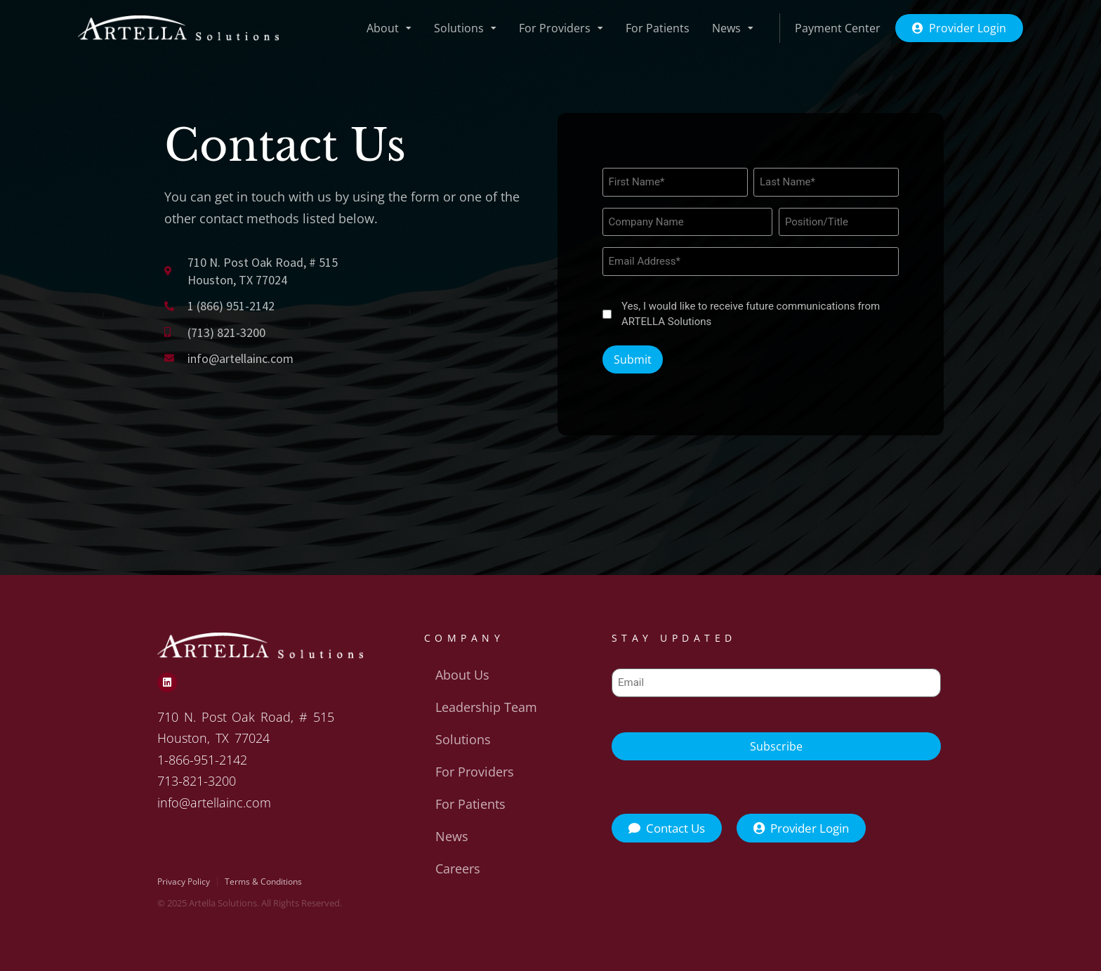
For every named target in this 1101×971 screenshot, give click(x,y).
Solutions (465, 28)
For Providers (561, 28)
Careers (457, 868)
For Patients (658, 28)
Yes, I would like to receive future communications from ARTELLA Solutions (750, 314)
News (732, 28)
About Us (462, 674)
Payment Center (838, 28)
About (389, 28)
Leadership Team (486, 707)
